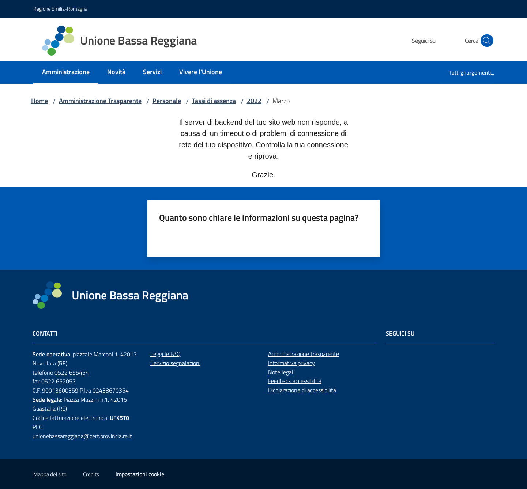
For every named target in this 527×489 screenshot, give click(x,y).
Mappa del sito (50, 474)
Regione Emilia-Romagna (60, 8)
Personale (167, 101)
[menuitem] (65, 72)
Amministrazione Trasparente (100, 101)
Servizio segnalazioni (175, 363)
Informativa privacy (291, 363)
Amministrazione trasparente (303, 353)
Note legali (281, 372)
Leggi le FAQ (165, 353)
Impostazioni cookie (140, 474)
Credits (91, 474)
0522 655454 (71, 372)
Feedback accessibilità (294, 380)
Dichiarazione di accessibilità (302, 390)
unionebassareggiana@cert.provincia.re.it (82, 436)
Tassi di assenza (214, 101)
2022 (254, 101)
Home (39, 101)
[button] (485, 40)
